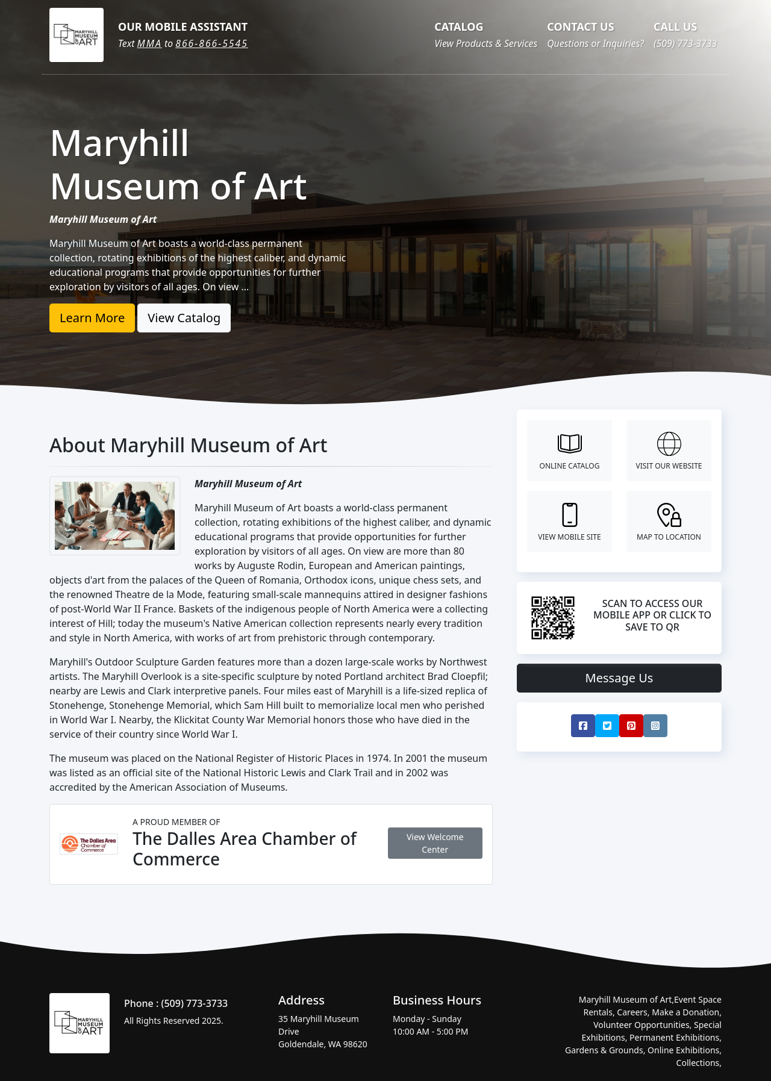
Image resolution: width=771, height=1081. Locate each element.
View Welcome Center (435, 843)
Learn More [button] (92, 318)
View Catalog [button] (184, 318)
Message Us (619, 678)
